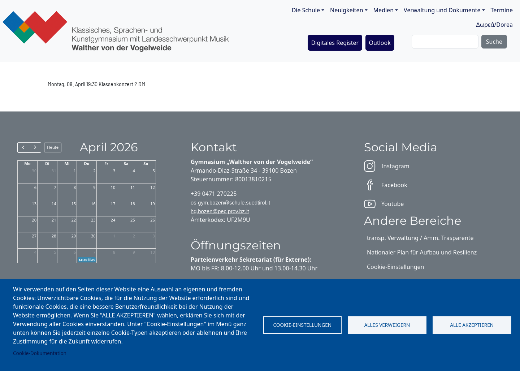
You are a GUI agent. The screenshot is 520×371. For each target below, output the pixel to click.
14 (54, 203)
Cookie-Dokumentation (39, 353)
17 (113, 203)
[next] (35, 147)
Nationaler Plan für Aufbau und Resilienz (422, 252)
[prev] (23, 147)
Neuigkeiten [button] (346, 10)
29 (73, 236)
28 (54, 236)
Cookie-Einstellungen (302, 324)
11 (132, 187)
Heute (52, 147)
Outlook (380, 43)
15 (73, 203)
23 (93, 220)
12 (152, 187)
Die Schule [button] (306, 10)
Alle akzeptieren (472, 324)
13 (34, 203)
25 (132, 220)
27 (34, 236)
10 (113, 187)
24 (113, 220)
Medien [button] (383, 10)
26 (152, 220)
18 (132, 203)
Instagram (387, 166)
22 (73, 220)
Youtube (384, 204)
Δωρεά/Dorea (494, 25)
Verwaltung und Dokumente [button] (442, 10)
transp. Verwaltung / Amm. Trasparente (420, 238)
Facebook (385, 185)
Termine (502, 10)
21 (54, 220)
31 (54, 170)
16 (93, 203)
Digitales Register (335, 43)
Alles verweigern (387, 324)
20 (34, 220)
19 (152, 203)
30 (34, 170)
